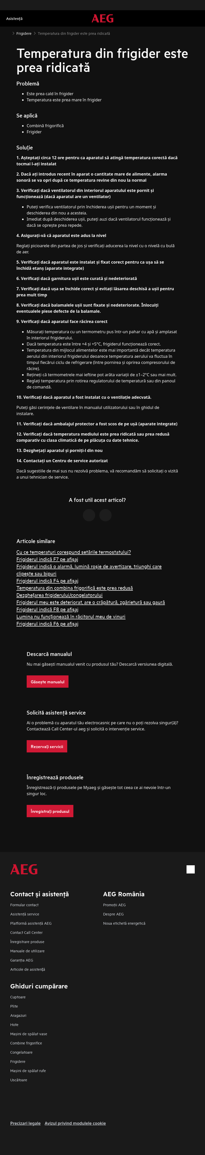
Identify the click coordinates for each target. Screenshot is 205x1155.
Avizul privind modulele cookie (75, 1123)
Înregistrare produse (27, 941)
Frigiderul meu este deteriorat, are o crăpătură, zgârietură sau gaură (90, 602)
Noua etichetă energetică (124, 923)
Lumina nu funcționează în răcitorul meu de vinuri (70, 616)
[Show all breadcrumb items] (8, 33)
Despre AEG (113, 913)
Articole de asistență (27, 969)
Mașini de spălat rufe (28, 1070)
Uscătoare (18, 1079)
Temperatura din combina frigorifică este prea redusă (74, 587)
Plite (14, 1005)
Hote (14, 1024)
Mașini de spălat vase (28, 1033)
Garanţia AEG (21, 959)
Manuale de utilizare (27, 950)
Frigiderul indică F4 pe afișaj (47, 580)
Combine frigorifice (26, 1042)
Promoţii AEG (114, 904)
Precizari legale (25, 1123)
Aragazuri (18, 1015)
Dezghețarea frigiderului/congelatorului (59, 594)
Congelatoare (21, 1052)
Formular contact (24, 904)
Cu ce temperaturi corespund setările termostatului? (73, 551)
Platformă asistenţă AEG (31, 923)
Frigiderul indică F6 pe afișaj (47, 623)
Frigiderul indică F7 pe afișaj (47, 559)
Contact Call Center (26, 932)
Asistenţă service (24, 913)
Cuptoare (18, 996)
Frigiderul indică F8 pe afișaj (47, 609)
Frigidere (17, 1061)
